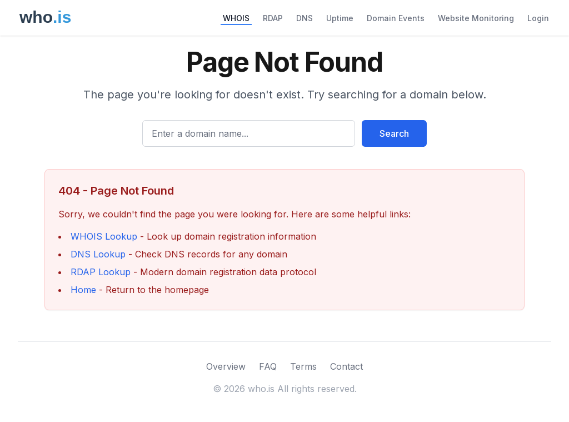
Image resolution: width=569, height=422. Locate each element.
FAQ (268, 366)
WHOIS (236, 18)
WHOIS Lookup (104, 236)
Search (394, 133)
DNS (304, 18)
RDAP (273, 18)
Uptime (339, 18)
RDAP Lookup (101, 271)
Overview (226, 366)
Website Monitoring (476, 18)
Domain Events (396, 18)
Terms (303, 366)
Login (538, 18)
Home (83, 289)
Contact (346, 366)
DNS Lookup (98, 254)
